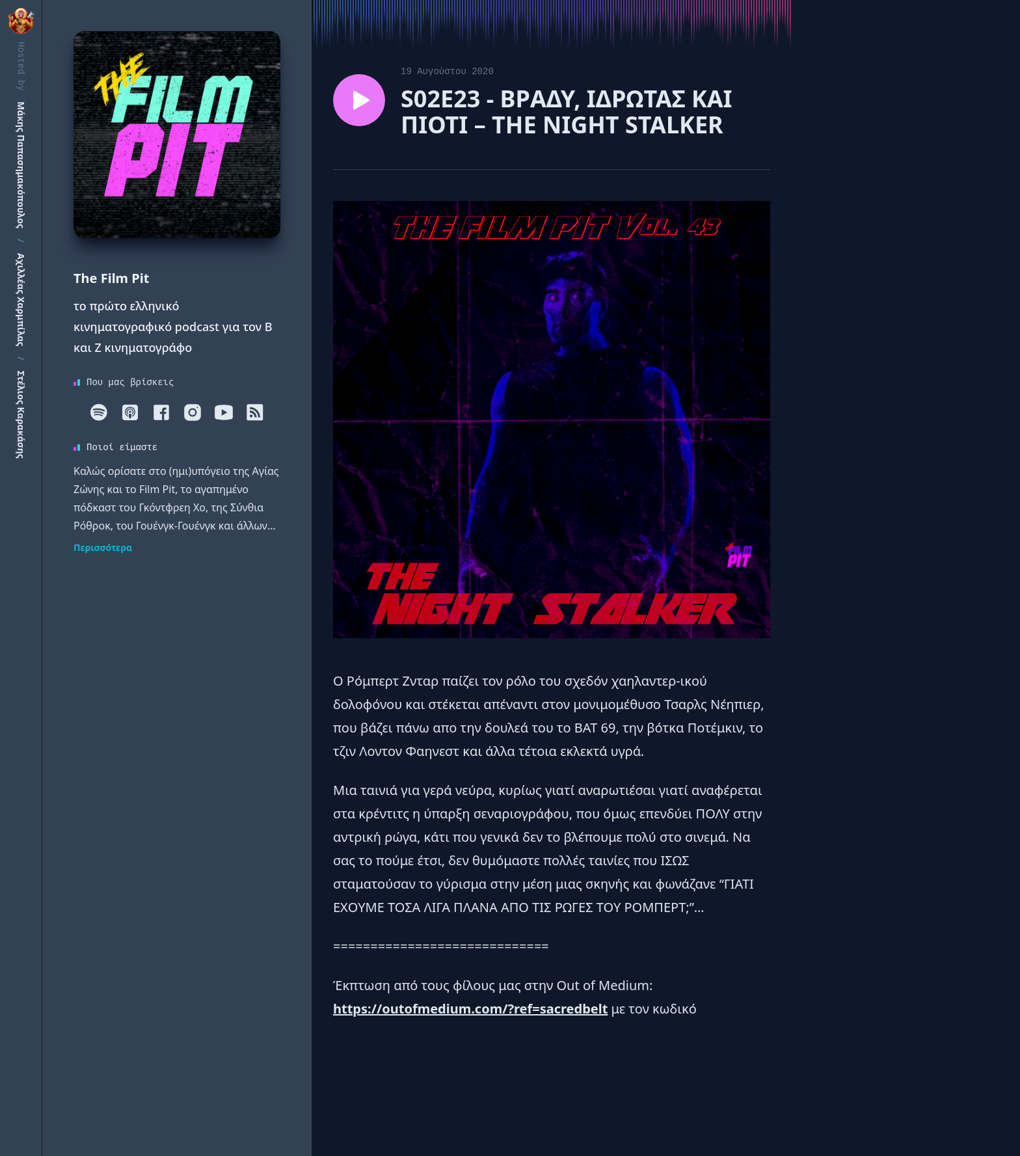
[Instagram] (192, 412)
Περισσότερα (103, 547)
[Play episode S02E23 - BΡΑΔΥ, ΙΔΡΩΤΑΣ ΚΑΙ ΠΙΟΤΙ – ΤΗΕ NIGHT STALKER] (359, 100)
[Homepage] (177, 134)
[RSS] (255, 412)
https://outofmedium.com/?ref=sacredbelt (470, 1008)
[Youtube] (223, 412)
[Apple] (130, 412)
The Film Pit (111, 278)
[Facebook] (161, 412)
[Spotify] (98, 412)
